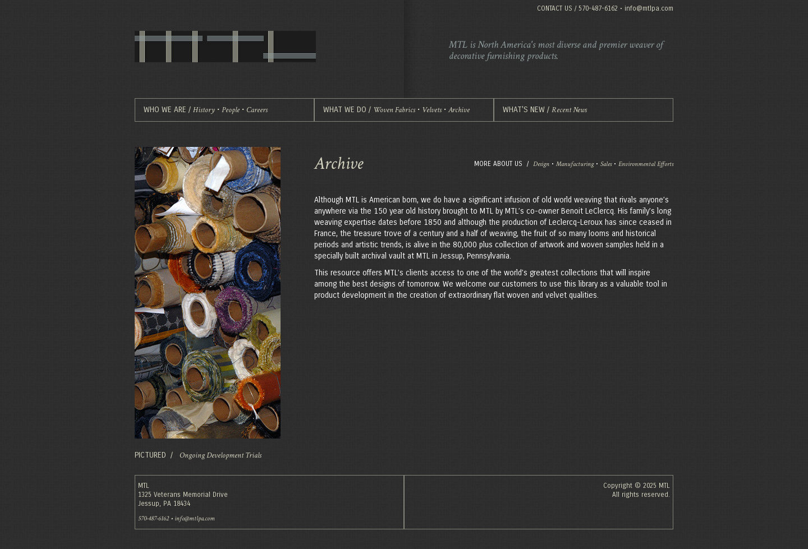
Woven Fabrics (394, 110)
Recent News (569, 110)
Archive (459, 110)
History (204, 110)
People (231, 110)
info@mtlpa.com (649, 8)
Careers (257, 110)
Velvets (432, 110)
